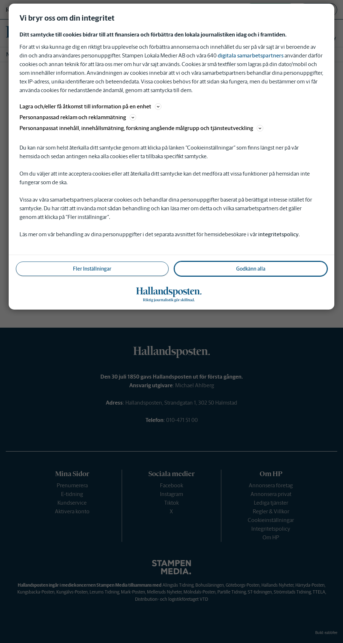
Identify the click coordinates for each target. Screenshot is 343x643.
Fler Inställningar (92, 269)
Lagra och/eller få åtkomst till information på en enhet (90, 106)
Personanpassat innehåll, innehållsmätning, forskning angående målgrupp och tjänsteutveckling (141, 128)
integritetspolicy (278, 234)
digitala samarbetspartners (250, 55)
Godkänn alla (250, 269)
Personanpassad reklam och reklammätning (77, 117)
